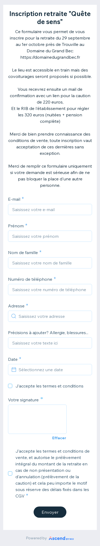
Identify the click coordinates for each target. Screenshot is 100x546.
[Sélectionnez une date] (53, 369)
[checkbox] (10, 386)
